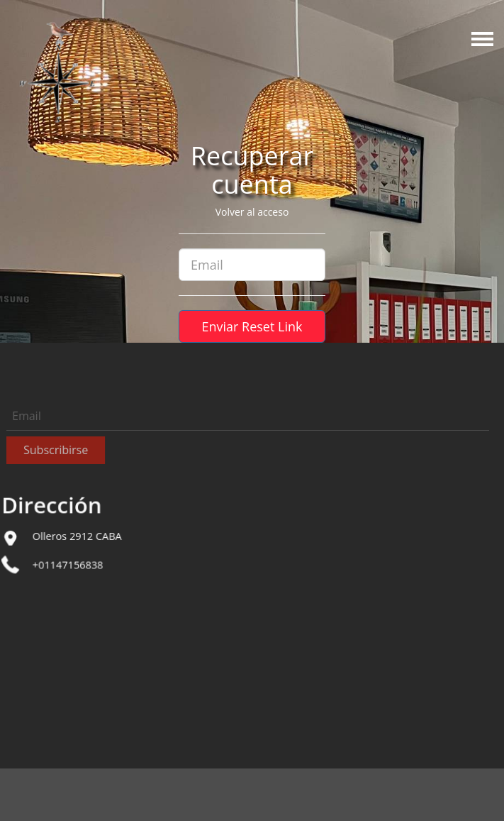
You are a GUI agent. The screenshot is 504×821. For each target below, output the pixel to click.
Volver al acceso (252, 212)
